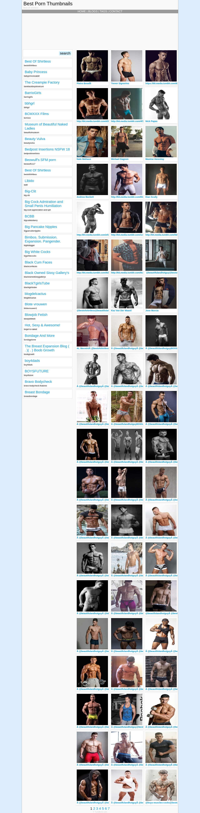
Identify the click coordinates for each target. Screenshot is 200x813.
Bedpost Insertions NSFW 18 (47, 149)
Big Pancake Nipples (41, 227)
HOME (82, 11)
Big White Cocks (37, 252)
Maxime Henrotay (154, 159)
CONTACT (115, 11)
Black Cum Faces (38, 262)
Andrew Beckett (85, 197)
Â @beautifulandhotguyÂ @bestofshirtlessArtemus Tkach (142, 802)
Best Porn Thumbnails (47, 3)
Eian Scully (151, 197)
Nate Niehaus (84, 159)
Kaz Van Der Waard (121, 310)
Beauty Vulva (35, 139)
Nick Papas (151, 121)
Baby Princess (36, 72)
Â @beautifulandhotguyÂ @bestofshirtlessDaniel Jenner (141, 765)
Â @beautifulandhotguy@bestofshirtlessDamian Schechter (142, 727)
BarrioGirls (33, 93)
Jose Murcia (151, 310)
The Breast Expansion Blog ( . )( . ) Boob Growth (47, 348)
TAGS (103, 11)
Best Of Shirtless (38, 61)
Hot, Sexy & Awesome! (42, 325)
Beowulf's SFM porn (40, 160)
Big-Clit (30, 191)
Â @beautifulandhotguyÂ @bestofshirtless (134, 348)
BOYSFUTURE (37, 371)
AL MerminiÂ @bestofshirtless (93, 348)
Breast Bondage (37, 392)
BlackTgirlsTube (37, 283)
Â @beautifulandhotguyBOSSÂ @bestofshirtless (171, 348)
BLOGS (93, 11)
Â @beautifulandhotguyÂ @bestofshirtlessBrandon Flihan (108, 765)
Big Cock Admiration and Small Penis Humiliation (44, 204)
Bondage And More (40, 336)
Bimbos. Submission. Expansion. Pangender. (43, 239)
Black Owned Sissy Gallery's (47, 273)
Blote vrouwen (36, 304)
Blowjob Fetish (36, 315)
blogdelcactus (35, 294)
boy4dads (32, 361)
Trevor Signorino (120, 83)
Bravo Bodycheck (38, 382)
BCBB (29, 216)
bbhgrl (29, 103)
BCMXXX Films (37, 114)
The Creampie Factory (42, 82)
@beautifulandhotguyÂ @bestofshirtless (167, 613)
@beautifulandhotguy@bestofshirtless (166, 272)
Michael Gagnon (119, 159)
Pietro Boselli (84, 83)
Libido (29, 181)
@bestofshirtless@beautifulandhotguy (97, 310)
